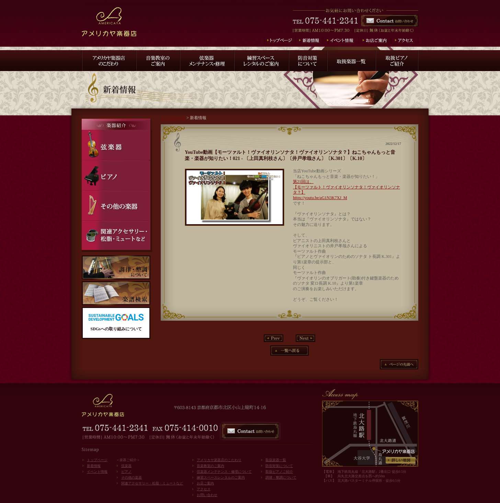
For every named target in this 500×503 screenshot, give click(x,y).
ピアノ (126, 471)
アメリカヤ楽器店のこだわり (219, 460)
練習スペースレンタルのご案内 (221, 477)
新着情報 (94, 466)
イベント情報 (97, 471)
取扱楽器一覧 (275, 460)
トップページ (173, 117)
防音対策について (279, 466)
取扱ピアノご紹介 (279, 471)
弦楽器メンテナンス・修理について (224, 471)
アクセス (204, 489)
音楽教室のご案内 (210, 466)
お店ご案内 (205, 483)
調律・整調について (280, 477)
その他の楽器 (131, 477)
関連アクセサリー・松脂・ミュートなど (152, 483)
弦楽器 (126, 466)
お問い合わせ (207, 495)
